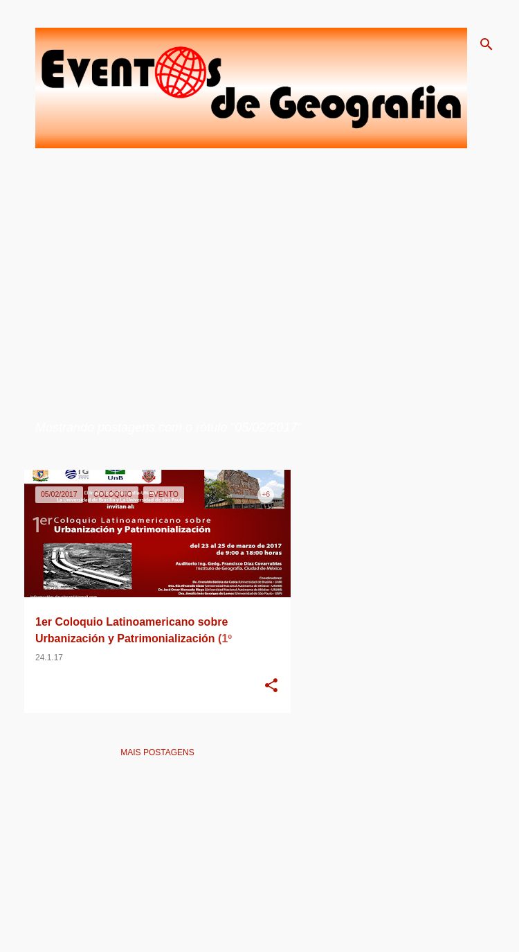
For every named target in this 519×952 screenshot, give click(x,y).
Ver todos (59, 445)
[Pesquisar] (486, 44)
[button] (271, 686)
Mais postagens (157, 752)
